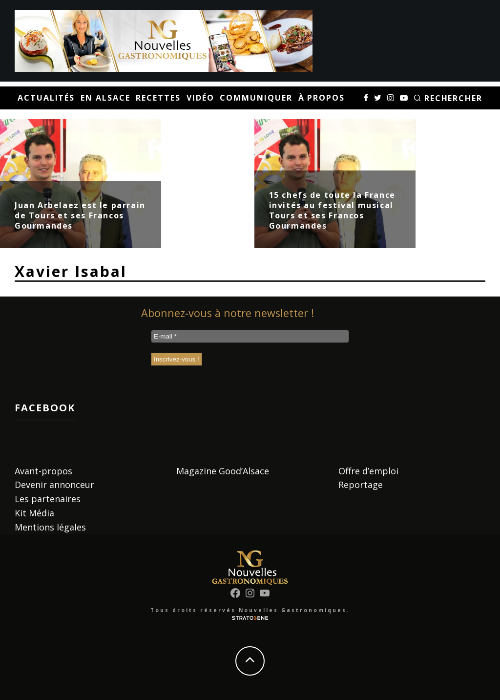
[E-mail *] (250, 336)
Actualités (46, 97)
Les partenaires (48, 499)
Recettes (158, 97)
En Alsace (105, 97)
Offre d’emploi (368, 471)
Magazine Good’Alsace (222, 471)
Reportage (360, 484)
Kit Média (34, 513)
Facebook (45, 407)
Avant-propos (43, 471)
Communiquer (256, 97)
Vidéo (200, 97)
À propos (321, 97)
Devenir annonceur (54, 484)
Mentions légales (50, 527)
